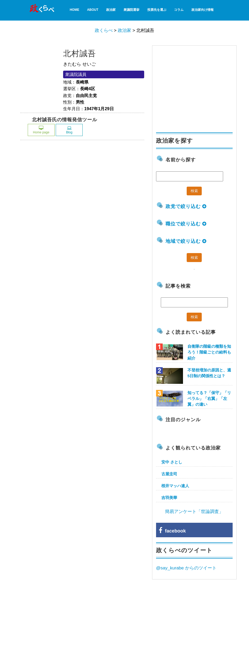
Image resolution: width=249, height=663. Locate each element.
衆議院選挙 (131, 10)
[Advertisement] (195, 86)
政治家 (111, 10)
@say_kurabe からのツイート (186, 567)
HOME (74, 10)
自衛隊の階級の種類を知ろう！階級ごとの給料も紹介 (209, 352)
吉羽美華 (169, 497)
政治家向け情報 (202, 10)
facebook (172, 531)
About (92, 10)
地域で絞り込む (186, 241)
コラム (179, 10)
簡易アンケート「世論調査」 (194, 511)
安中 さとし (171, 462)
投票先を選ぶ (156, 10)
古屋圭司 (169, 474)
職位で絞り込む (186, 223)
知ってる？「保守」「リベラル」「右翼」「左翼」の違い (209, 398)
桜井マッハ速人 (175, 485)
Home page (41, 130)
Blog (69, 130)
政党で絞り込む (186, 206)
